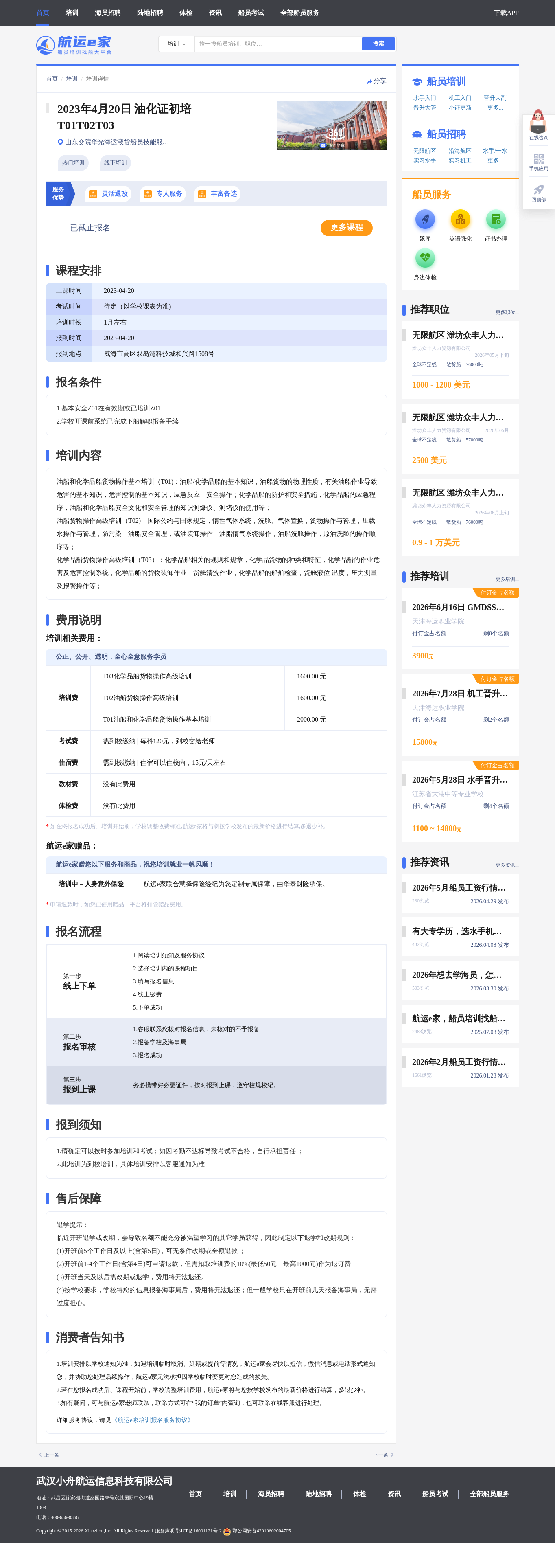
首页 (42, 12)
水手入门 (424, 98)
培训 (72, 12)
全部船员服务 (299, 12)
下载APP (506, 12)
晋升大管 (424, 108)
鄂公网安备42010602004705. (257, 1531)
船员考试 (251, 12)
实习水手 (424, 161)
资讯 (215, 12)
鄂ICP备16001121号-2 (198, 1531)
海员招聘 (108, 12)
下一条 (383, 1455)
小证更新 (460, 108)
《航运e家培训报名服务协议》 (152, 1420)
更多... (495, 108)
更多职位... (507, 312)
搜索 (378, 44)
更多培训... (507, 579)
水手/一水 (495, 151)
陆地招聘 (150, 12)
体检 (185, 12)
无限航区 (424, 151)
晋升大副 (495, 98)
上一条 (49, 1455)
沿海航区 (460, 151)
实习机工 (460, 161)
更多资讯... (507, 865)
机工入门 (460, 98)
